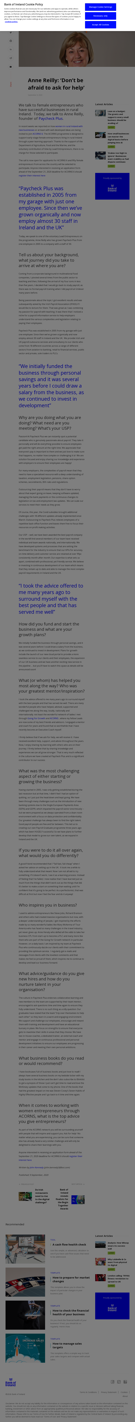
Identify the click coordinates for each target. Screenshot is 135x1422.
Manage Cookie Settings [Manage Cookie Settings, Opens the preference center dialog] (100, 7)
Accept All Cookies (100, 24)
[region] (67, 15)
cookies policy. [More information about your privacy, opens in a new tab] (11, 21)
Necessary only (100, 16)
